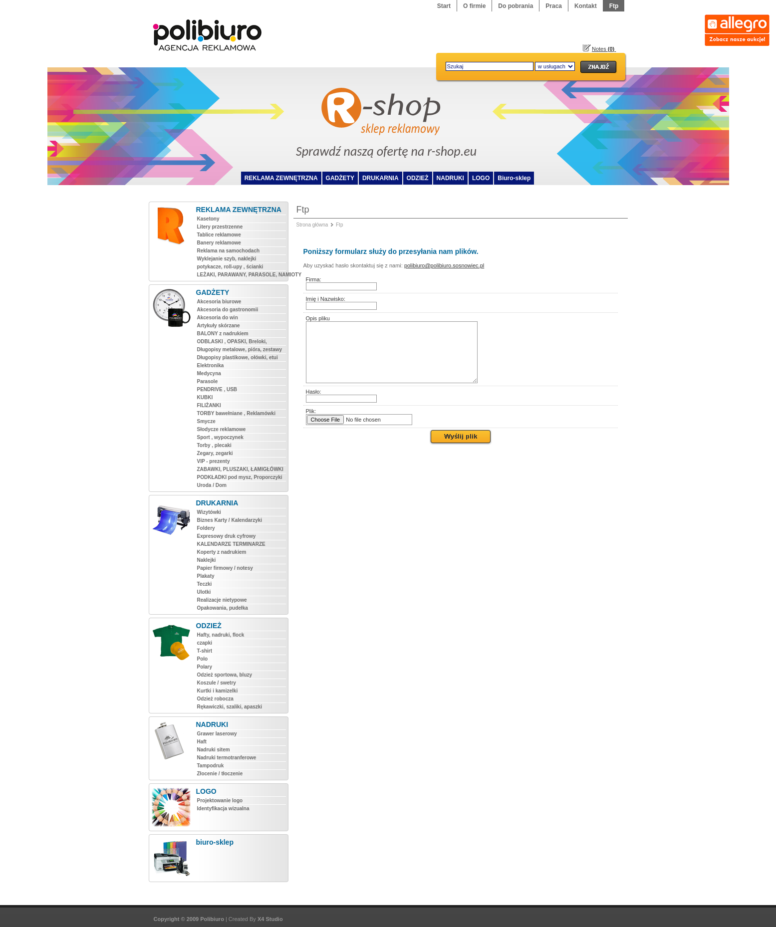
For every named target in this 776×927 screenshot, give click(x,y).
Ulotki (204, 592)
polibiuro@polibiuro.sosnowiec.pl (444, 265)
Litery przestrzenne (220, 227)
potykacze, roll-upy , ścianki (230, 266)
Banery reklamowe (219, 242)
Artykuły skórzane (218, 325)
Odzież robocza (215, 698)
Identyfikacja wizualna (223, 808)
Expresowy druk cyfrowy (226, 536)
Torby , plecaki (214, 445)
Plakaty (206, 576)
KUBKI (205, 397)
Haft (202, 741)
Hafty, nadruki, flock (221, 635)
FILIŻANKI (209, 405)
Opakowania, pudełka (222, 608)
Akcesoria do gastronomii (228, 309)
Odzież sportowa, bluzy (225, 675)
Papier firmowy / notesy (225, 568)
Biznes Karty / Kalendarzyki (229, 520)
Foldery (206, 528)
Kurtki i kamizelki (217, 691)
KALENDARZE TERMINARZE (231, 544)
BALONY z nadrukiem (223, 333)
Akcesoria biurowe (219, 301)
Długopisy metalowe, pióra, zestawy (239, 349)
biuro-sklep (215, 842)
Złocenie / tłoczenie (220, 773)
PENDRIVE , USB (217, 389)
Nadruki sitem (213, 749)
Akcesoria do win (217, 317)
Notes (604, 49)
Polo (202, 659)
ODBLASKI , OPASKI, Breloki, (232, 341)
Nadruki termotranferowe (227, 757)
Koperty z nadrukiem (222, 552)
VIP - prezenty (213, 461)
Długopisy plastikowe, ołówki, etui (237, 357)
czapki (205, 643)
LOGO (481, 178)
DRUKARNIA (380, 178)
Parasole (207, 381)
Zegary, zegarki (215, 453)
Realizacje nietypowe (222, 600)
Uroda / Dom (212, 485)
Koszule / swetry (216, 683)
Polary (205, 667)
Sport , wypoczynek (220, 437)
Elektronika (210, 365)
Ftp (339, 225)
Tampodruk (210, 765)
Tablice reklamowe (219, 234)
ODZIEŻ (418, 178)
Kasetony (208, 219)
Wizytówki (209, 512)
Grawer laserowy (217, 733)
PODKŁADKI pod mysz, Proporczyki (239, 477)
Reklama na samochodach (228, 250)
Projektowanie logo (220, 800)
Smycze (206, 421)
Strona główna (312, 225)
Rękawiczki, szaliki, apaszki (229, 706)
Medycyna (209, 373)
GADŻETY (340, 178)
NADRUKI (450, 178)
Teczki (204, 584)
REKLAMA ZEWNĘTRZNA (281, 178)
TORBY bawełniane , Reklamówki (236, 413)
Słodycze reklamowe (221, 429)
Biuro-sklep (514, 178)
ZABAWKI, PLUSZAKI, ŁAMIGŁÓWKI (240, 469)
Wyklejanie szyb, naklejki (227, 258)
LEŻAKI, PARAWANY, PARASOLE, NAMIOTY (241, 274)
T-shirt (205, 651)
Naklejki (206, 560)
